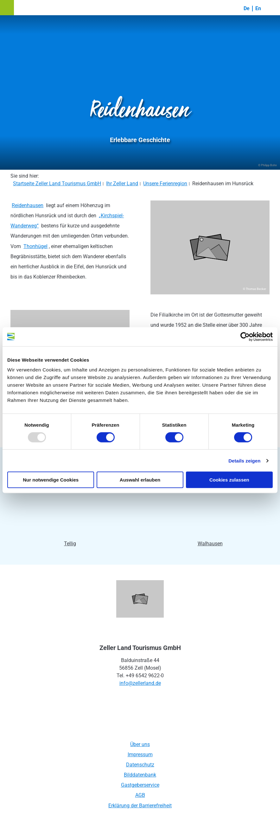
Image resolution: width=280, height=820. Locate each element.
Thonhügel (35, 246)
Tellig (70, 544)
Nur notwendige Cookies (51, 479)
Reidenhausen (27, 205)
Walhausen (210, 544)
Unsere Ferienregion (165, 183)
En (258, 8)
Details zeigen (244, 460)
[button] (7, 7)
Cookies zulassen (229, 479)
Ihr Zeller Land (122, 183)
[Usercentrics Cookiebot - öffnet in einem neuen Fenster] (245, 336)
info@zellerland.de (140, 683)
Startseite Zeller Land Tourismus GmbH (57, 183)
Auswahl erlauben (140, 479)
